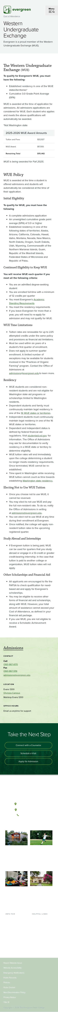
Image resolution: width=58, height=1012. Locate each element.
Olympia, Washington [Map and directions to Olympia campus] (28, 803)
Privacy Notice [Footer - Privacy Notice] (9, 997)
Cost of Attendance (11, 16)
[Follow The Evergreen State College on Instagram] (32, 824)
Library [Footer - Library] (35, 918)
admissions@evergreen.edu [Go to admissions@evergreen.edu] (24, 373)
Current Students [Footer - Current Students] (13, 918)
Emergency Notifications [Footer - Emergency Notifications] (13, 972)
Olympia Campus (11, 693)
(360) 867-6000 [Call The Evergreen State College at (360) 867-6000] (29, 815)
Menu (51, 8)
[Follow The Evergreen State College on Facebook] (20, 824)
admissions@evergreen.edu (16, 675)
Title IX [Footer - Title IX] (6, 1002)
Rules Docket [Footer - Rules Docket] (9, 987)
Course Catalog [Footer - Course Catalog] (39, 931)
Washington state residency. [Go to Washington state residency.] (38, 481)
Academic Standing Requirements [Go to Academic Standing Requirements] (26, 301)
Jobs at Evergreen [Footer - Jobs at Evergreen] (41, 945)
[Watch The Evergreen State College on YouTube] (26, 824)
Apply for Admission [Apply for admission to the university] (28, 761)
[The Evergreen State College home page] (29, 791)
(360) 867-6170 (10, 664)
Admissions (13, 648)
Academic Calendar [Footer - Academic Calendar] (41, 936)
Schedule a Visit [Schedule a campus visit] (28, 753)
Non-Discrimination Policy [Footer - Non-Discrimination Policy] (14, 992)
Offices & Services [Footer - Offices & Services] (41, 927)
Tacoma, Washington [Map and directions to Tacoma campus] (29, 809)
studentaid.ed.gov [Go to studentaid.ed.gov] (37, 435)
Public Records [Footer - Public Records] (9, 977)
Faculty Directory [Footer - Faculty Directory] (40, 922)
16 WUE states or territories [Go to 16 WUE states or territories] (35, 413)
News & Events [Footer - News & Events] (39, 940)
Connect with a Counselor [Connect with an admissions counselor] (28, 745)
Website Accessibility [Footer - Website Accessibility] (12, 967)
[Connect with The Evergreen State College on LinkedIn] (37, 824)
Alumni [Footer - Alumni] (8, 949)
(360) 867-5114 (10, 671)
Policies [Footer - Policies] (6, 982)
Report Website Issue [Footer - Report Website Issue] (12, 962)
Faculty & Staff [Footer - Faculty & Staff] (12, 940)
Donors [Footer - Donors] (8, 945)
